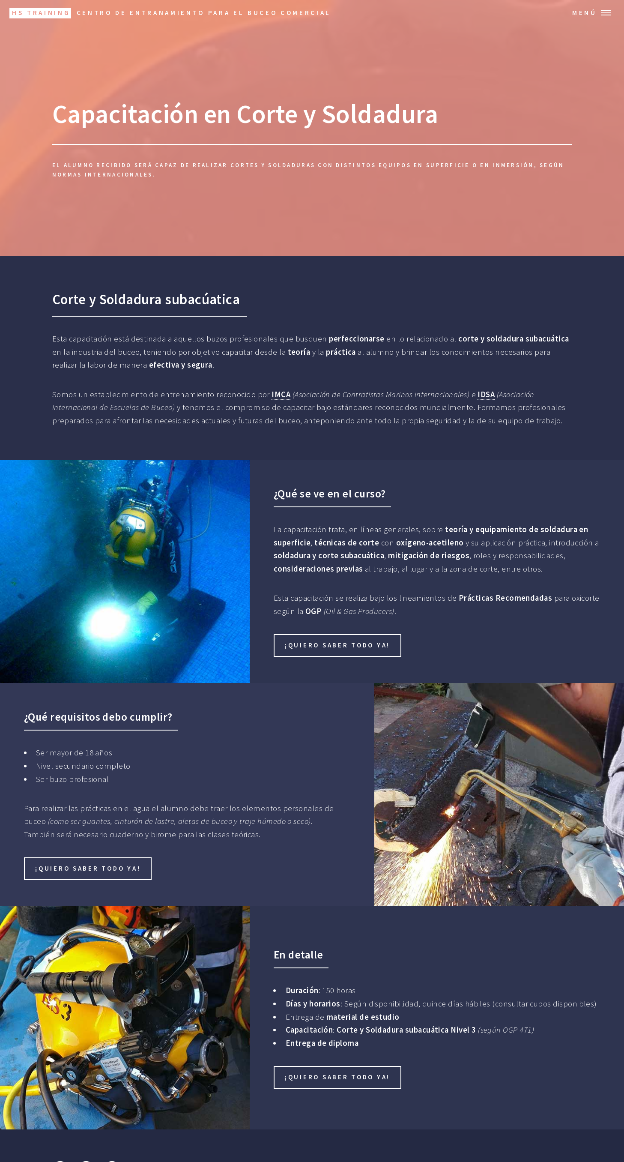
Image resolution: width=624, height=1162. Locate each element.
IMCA (281, 394)
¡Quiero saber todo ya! (337, 645)
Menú (584, 13)
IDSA (486, 394)
